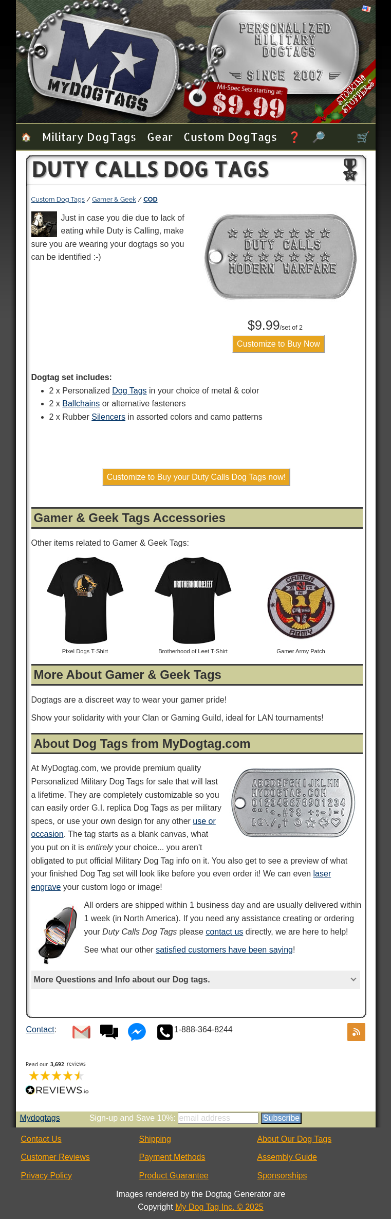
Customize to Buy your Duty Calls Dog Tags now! (196, 477)
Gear (160, 137)
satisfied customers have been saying (224, 949)
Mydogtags (40, 1118)
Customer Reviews (55, 1157)
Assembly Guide (287, 1157)
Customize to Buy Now (278, 343)
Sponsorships (282, 1175)
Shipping (155, 1139)
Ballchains (81, 403)
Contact (40, 1029)
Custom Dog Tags (230, 137)
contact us (224, 931)
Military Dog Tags (89, 137)
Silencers (108, 417)
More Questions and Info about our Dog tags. (122, 979)
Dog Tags (129, 390)
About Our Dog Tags (294, 1139)
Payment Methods (172, 1157)
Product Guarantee (174, 1175)
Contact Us (41, 1139)
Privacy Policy (46, 1175)
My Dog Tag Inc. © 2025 (219, 1207)
